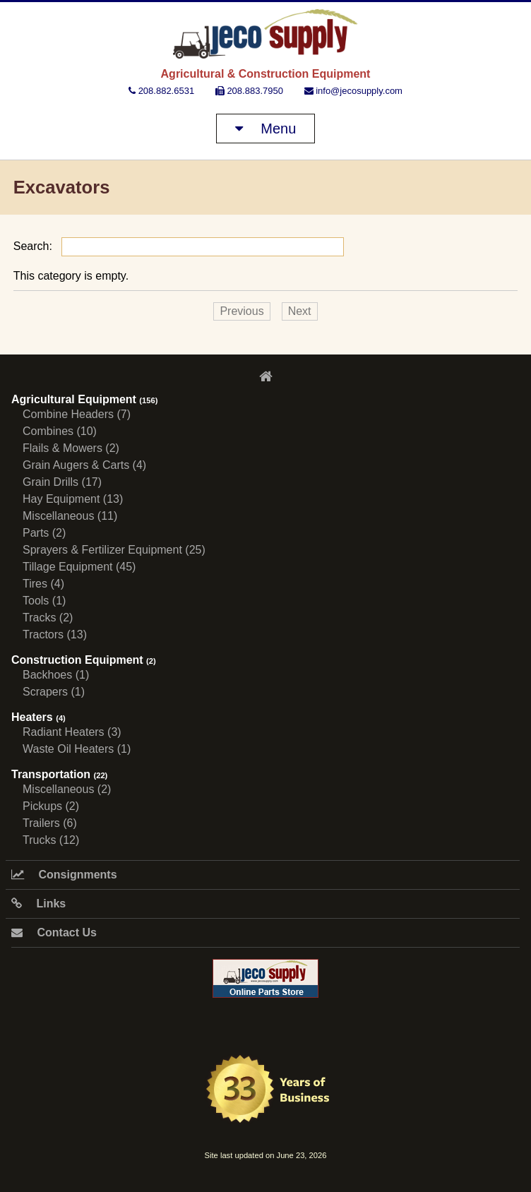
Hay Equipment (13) (73, 499)
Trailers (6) (50, 823)
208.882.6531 (161, 90)
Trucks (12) (51, 840)
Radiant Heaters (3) (72, 732)
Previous (241, 311)
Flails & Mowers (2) (71, 448)
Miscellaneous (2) (67, 789)
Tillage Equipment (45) (79, 567)
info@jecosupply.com (353, 90)
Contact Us (54, 932)
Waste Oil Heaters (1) (77, 749)
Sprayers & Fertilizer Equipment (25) (114, 550)
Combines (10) (60, 431)
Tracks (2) (48, 618)
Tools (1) (44, 601)
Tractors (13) (55, 634)
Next (299, 311)
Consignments (64, 875)
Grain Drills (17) (62, 482)
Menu (266, 128)
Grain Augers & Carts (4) (84, 465)
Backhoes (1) (56, 675)
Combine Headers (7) (77, 414)
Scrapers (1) (54, 692)
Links (38, 904)
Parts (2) (44, 533)
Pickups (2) (51, 806)
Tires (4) (43, 584)
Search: (178, 246)
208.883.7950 (249, 90)
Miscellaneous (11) (70, 516)
